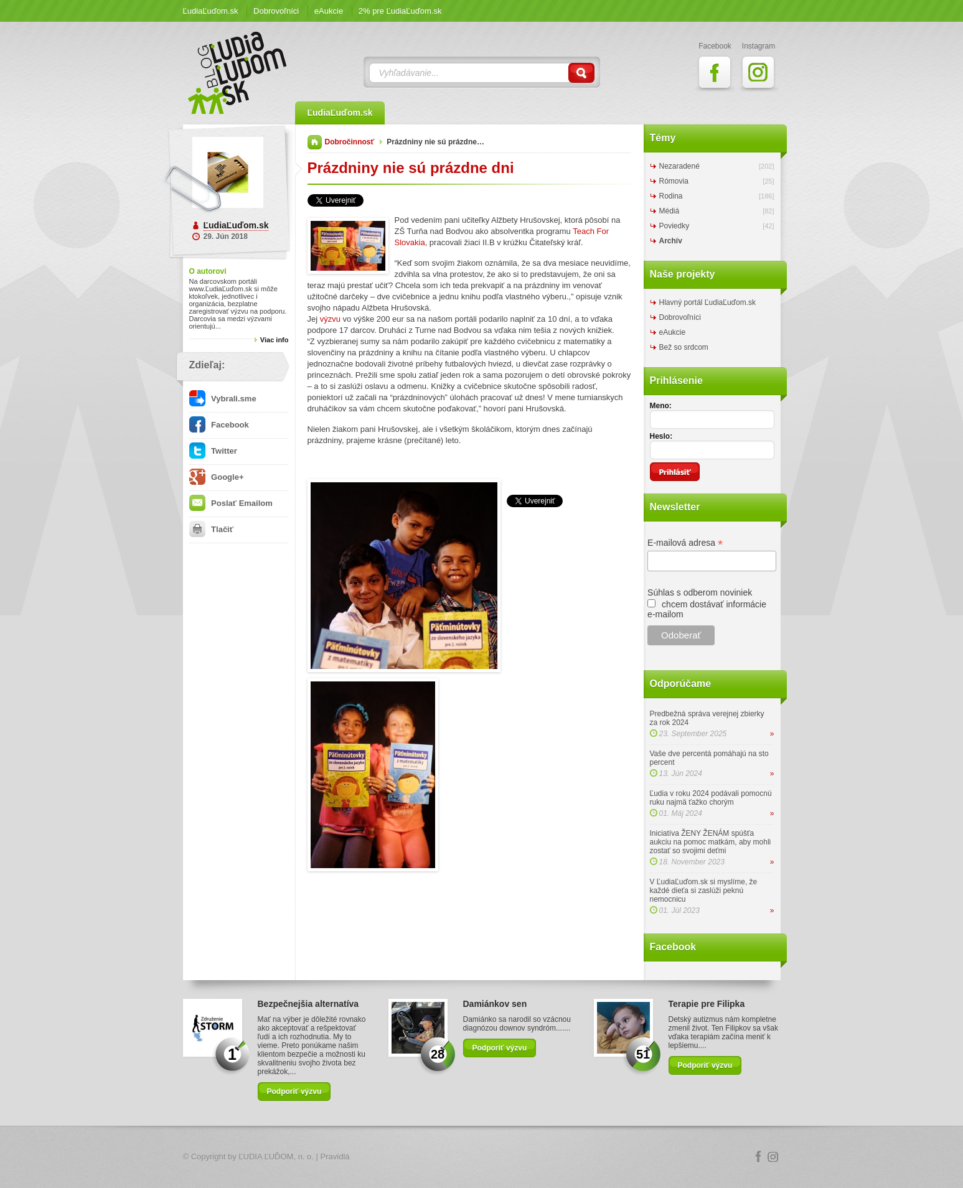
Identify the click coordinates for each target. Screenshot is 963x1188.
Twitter (213, 451)
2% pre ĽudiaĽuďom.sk (400, 11)
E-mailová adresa (685, 543)
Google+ (216, 477)
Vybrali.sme (222, 398)
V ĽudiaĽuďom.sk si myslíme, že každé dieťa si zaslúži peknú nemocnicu (704, 890)
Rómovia (673, 181)
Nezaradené (679, 166)
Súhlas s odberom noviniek (699, 592)
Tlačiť (211, 529)
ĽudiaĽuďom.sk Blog (238, 73)
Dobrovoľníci (276, 11)
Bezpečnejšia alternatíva (308, 1004)
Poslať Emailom (231, 503)
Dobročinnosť (350, 142)
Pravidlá (335, 1156)
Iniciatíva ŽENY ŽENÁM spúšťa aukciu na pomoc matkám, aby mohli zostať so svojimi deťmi (710, 842)
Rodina (671, 196)
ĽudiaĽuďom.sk (210, 11)
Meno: (661, 405)
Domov (315, 142)
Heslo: (661, 436)
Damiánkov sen (495, 1004)
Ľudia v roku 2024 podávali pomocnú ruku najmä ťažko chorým (711, 798)
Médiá (669, 211)
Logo (482, 1157)
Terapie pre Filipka (707, 1004)
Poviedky (674, 226)
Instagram (773, 1157)
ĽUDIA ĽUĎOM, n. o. (276, 1156)
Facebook (219, 425)
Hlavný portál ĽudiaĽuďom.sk (707, 302)
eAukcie (328, 11)
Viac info (274, 340)
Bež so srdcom (683, 347)
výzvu (330, 319)
